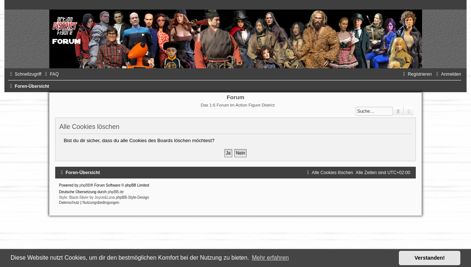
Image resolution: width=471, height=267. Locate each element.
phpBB (85, 185)
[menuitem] (51, 74)
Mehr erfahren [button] (270, 258)
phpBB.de (115, 192)
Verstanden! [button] (430, 258)
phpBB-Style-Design (132, 197)
